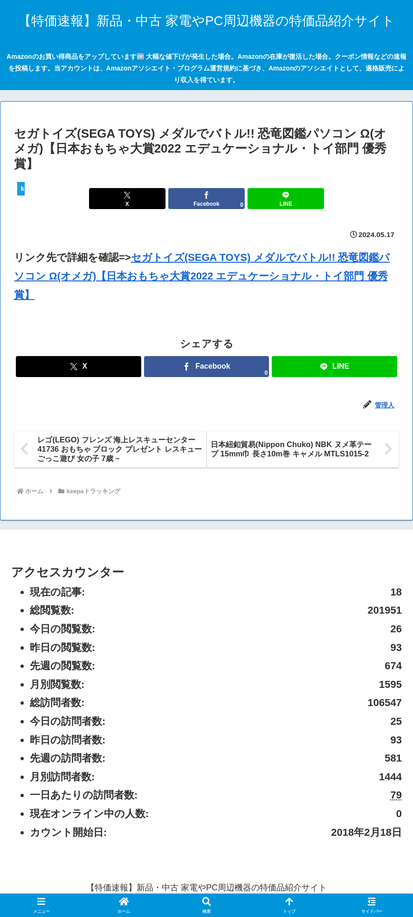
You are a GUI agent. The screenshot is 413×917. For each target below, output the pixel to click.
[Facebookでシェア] (206, 198)
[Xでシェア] (141, 198)
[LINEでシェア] (271, 198)
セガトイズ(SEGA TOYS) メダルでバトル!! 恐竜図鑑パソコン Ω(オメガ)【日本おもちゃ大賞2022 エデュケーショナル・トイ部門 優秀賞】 (202, 276)
